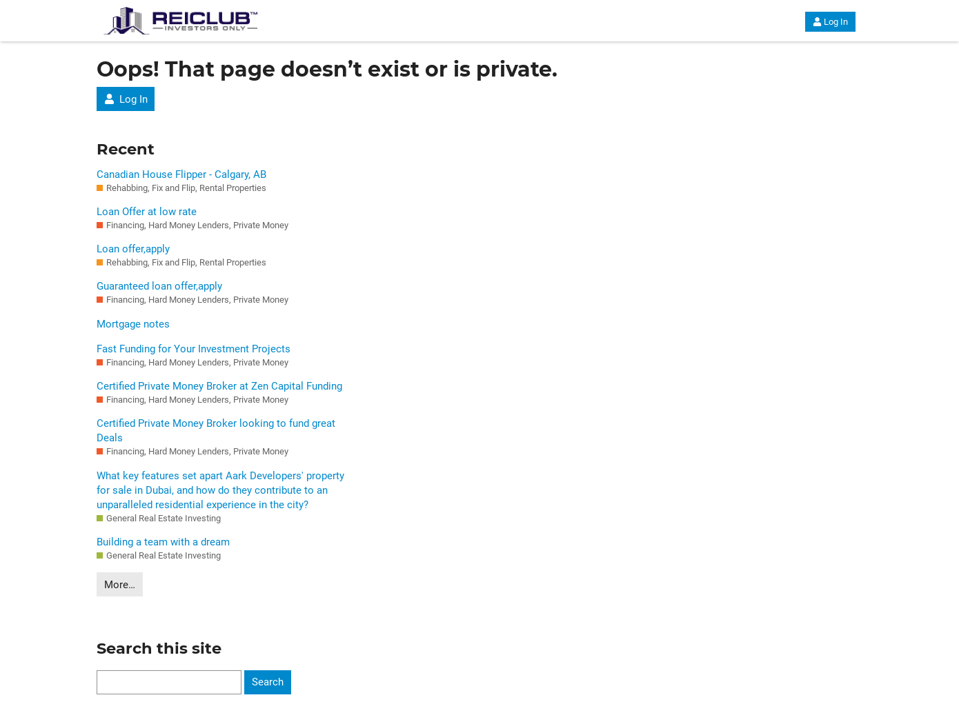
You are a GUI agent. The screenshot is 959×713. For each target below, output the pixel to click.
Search (268, 682)
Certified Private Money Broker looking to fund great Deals (216, 430)
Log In (830, 22)
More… (119, 585)
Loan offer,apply (133, 249)
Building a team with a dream (163, 542)
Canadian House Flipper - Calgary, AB (181, 174)
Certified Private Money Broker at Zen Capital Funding (219, 386)
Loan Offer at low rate (147, 211)
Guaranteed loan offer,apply (159, 286)
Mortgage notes (133, 324)
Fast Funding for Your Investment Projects (193, 349)
